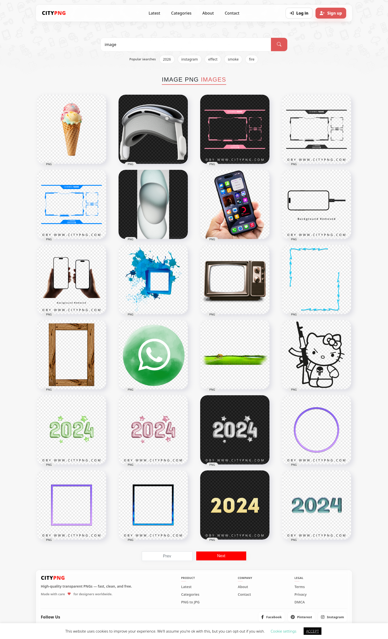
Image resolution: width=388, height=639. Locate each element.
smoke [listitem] (233, 59)
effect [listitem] (213, 59)
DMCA (299, 602)
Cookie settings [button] (283, 631)
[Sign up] (330, 13)
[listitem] (271, 617)
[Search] (279, 44)
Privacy (300, 594)
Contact (232, 13)
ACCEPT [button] (312, 631)
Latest (154, 13)
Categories (181, 13)
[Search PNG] (186, 44)
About (208, 13)
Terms (299, 587)
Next (221, 556)
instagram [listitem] (189, 59)
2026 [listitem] (167, 59)
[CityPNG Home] (54, 13)
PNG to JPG (190, 602)
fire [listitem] (251, 59)
